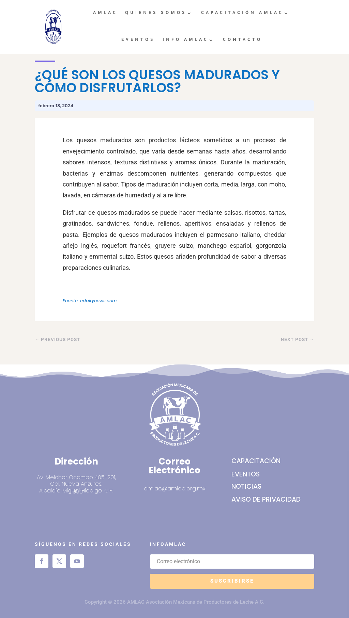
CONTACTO (242, 40)
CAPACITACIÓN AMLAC (242, 13)
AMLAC (105, 13)
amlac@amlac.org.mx (174, 488)
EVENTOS (138, 40)
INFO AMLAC (186, 40)
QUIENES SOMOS (156, 13)
